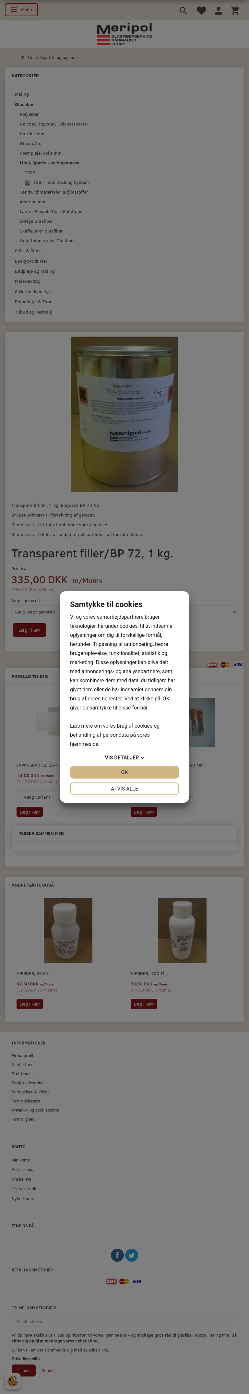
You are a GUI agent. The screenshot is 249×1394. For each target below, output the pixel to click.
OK (124, 772)
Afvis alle (124, 789)
